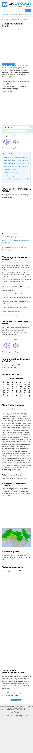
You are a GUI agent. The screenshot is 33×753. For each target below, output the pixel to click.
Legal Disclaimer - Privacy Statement (16, 717)
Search (27, 11)
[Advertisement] (15, 47)
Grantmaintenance (14, 240)
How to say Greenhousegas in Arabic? (16, 160)
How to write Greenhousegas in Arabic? (16, 163)
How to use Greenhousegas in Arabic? (16, 157)
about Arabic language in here (17, 409)
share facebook (5, 63)
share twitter (12, 63)
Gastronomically (25, 240)
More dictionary (16, 700)
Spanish (20, 14)
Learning (28, 14)
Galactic (4, 243)
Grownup (4, 240)
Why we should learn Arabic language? (16, 166)
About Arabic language (11, 173)
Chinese (14, 14)
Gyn (9, 243)
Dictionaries (6, 14)
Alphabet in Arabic (10, 169)
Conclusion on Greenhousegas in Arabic (16, 179)
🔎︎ (30, 127)
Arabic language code (11, 176)
